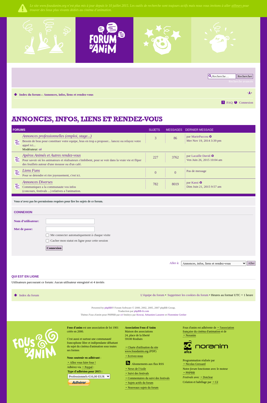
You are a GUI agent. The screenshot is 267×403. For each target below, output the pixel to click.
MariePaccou (199, 136)
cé (40, 149)
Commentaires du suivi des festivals (149, 378)
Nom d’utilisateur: (26, 221)
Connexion (246, 102)
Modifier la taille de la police (249, 93)
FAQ (229, 102)
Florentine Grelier (177, 314)
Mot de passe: (23, 229)
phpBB (108, 307)
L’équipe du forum (152, 295)
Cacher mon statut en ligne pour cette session (77, 240)
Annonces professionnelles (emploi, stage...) (57, 136)
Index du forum (30, 94)
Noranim (191, 335)
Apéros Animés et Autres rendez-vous (51, 155)
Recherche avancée (241, 81)
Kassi (194, 182)
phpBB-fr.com (141, 311)
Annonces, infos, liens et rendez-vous (68, 94)
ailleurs (237, 5)
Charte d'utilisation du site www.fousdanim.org (141, 349)
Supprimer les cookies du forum (187, 295)
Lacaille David (200, 156)
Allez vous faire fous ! (83, 362)
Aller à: (174, 263)
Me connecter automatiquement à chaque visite (78, 235)
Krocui (140, 314)
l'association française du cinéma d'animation (208, 329)
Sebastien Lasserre (154, 314)
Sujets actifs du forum (140, 382)
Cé (216, 382)
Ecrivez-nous (135, 356)
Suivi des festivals (138, 373)
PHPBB (190, 372)
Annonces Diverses (37, 182)
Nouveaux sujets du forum (143, 387)
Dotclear (208, 377)
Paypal (89, 367)
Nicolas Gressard (195, 364)
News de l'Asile (137, 368)
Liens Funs (31, 170)
